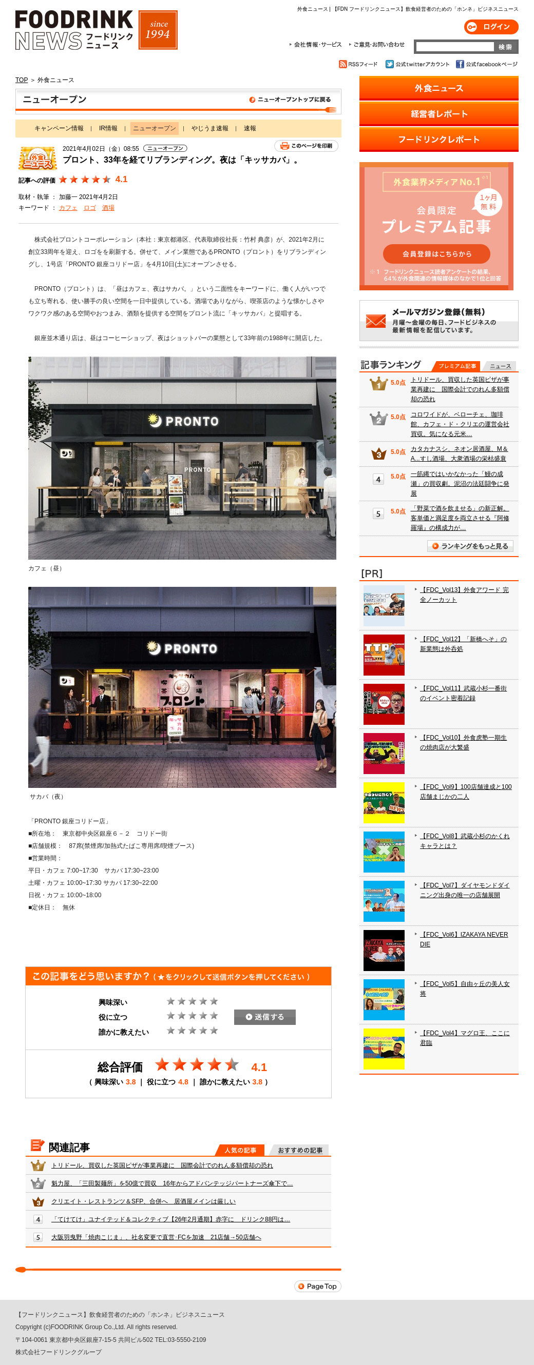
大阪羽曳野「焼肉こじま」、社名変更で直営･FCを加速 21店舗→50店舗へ (156, 1237)
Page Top (317, 1286)
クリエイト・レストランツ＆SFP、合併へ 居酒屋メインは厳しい (143, 1201)
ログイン (491, 26)
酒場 (108, 207)
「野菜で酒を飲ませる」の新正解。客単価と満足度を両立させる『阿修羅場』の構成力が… (460, 518)
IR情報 (108, 128)
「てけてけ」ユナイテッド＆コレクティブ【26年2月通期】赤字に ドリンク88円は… (170, 1219)
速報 (250, 128)
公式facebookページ (486, 64)
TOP (21, 80)
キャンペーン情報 (59, 128)
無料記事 (499, 366)
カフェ (68, 207)
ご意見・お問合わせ (376, 45)
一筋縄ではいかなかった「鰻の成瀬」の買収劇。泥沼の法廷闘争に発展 (460, 483)
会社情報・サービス (317, 45)
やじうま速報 (210, 128)
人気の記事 (239, 1150)
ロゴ (90, 207)
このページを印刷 (306, 146)
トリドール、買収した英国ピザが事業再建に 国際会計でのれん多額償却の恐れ (162, 1165)
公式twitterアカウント (418, 64)
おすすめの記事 (299, 1150)
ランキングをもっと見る (470, 546)
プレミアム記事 (455, 366)
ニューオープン (178, 101)
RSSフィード (359, 64)
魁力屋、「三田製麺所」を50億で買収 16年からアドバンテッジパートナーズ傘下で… (172, 1183)
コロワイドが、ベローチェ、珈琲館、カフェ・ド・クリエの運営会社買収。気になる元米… (460, 424)
